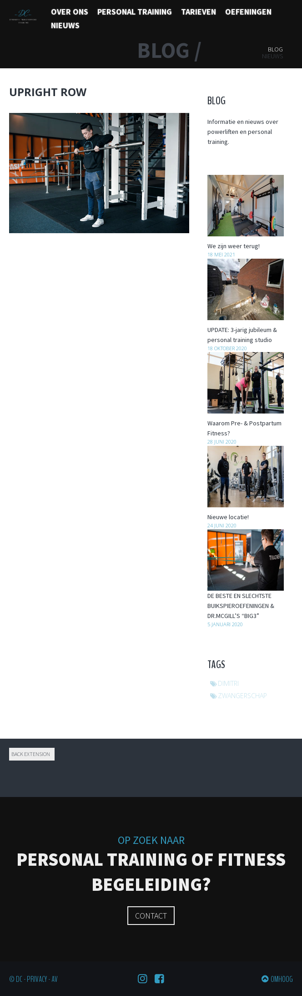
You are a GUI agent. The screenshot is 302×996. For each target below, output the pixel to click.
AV (54, 979)
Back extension (30, 754)
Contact (151, 915)
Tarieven (198, 11)
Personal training (134, 11)
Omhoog (282, 979)
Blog (275, 49)
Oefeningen (248, 11)
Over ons (69, 11)
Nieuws (65, 25)
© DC (15, 979)
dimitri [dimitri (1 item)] (228, 683)
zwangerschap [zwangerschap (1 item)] (242, 695)
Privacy (37, 979)
